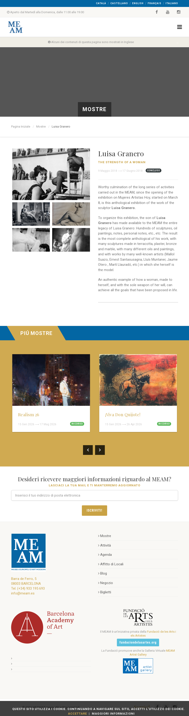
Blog (102, 573)
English (138, 3)
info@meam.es (23, 593)
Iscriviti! (94, 510)
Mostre (41, 126)
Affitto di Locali (110, 564)
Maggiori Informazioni (113, 713)
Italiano (172, 3)
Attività (104, 545)
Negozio (105, 583)
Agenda (105, 555)
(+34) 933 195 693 (31, 588)
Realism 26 (28, 414)
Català (101, 3)
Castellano (119, 3)
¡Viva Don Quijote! (123, 414)
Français (154, 3)
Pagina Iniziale (20, 126)
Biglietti (104, 592)
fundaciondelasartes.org (138, 642)
